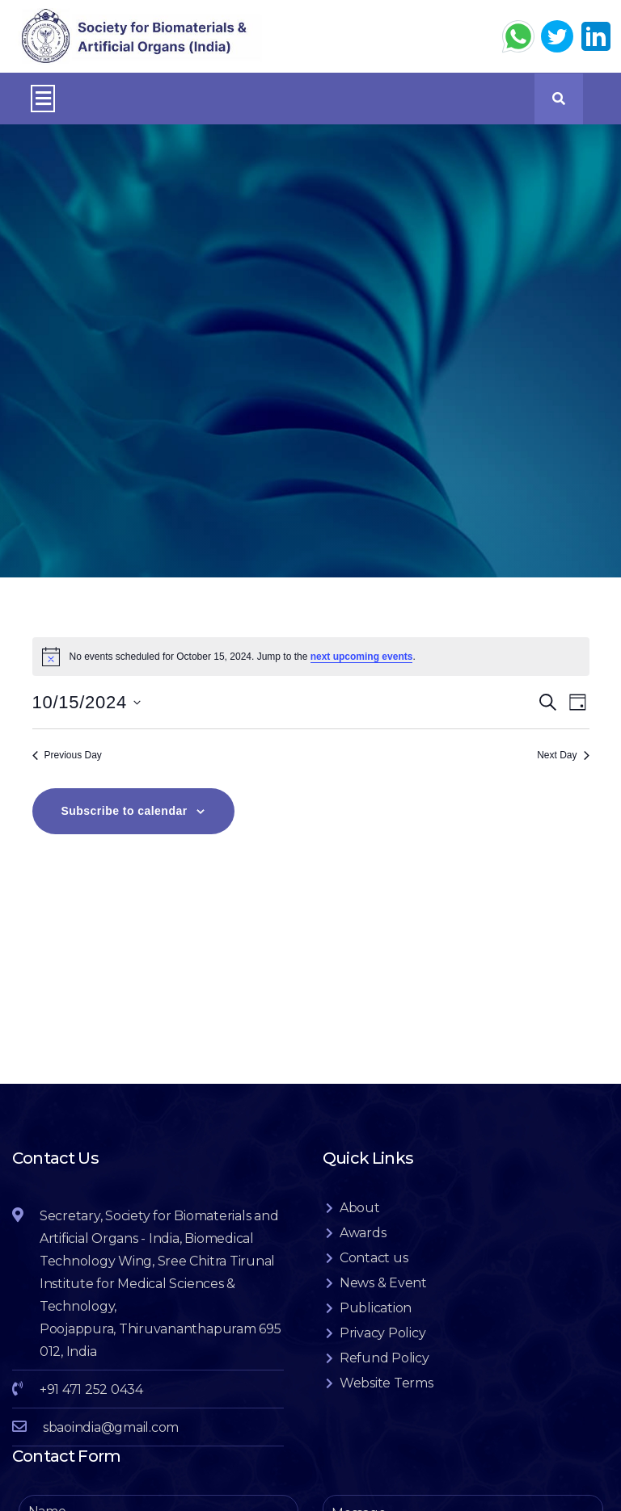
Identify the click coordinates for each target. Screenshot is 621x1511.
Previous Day (67, 771)
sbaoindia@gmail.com (111, 1443)
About (360, 1224)
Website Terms (386, 1399)
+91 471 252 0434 (91, 1405)
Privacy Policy (383, 1349)
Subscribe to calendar (124, 827)
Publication (376, 1324)
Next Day (563, 771)
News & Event (383, 1299)
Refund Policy (384, 1374)
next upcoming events (361, 672)
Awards (363, 1249)
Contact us (374, 1274)
